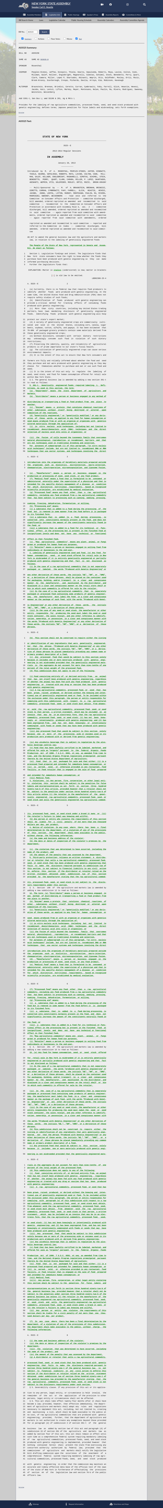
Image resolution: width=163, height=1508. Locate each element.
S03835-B (44, 65)
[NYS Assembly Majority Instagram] (123, 5)
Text (81, 45)
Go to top (22, 118)
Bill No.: (22, 36)
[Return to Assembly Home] (49, 6)
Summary (28, 45)
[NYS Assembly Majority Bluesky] (132, 5)
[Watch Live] (96, 5)
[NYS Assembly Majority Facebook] (105, 5)
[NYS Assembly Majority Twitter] (114, 5)
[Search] (140, 5)
